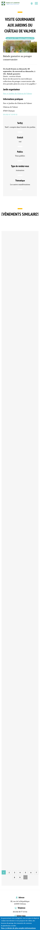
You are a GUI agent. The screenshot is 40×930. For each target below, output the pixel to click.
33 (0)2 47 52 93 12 (10, 115)
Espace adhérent (31, 3)
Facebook (21, 922)
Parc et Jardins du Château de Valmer (17, 94)
